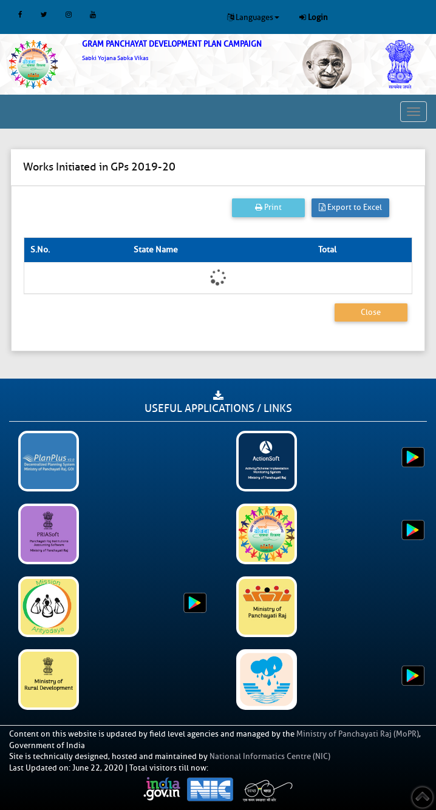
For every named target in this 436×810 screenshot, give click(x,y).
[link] (182, 50)
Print (268, 207)
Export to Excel (350, 207)
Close (371, 312)
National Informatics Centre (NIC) (269, 756)
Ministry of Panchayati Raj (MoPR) (357, 734)
